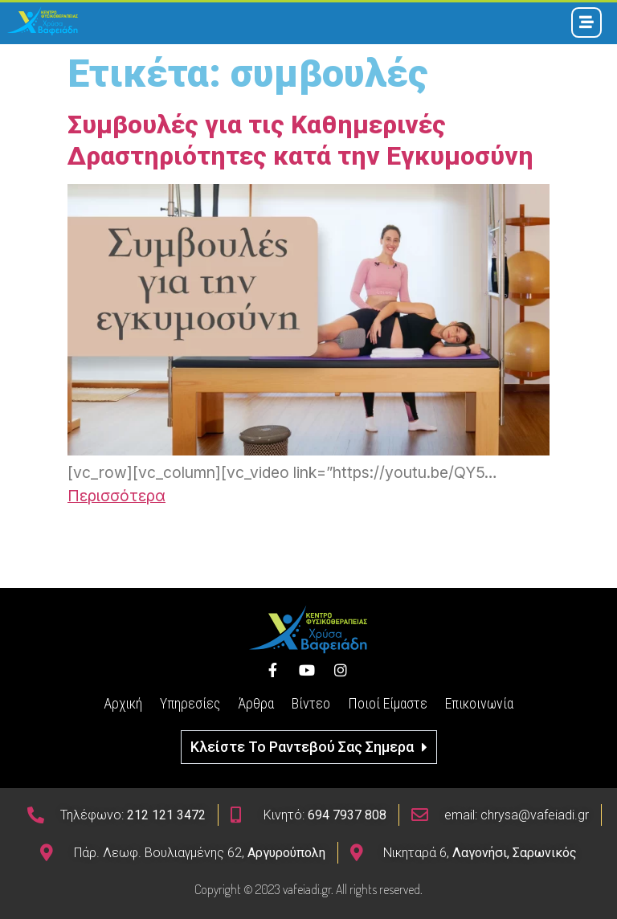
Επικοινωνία (479, 703)
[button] (309, 747)
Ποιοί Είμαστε (387, 703)
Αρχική (123, 703)
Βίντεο (311, 703)
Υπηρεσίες (190, 703)
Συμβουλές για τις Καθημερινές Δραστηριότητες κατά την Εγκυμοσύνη (300, 139)
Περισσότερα (116, 495)
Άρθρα (256, 703)
